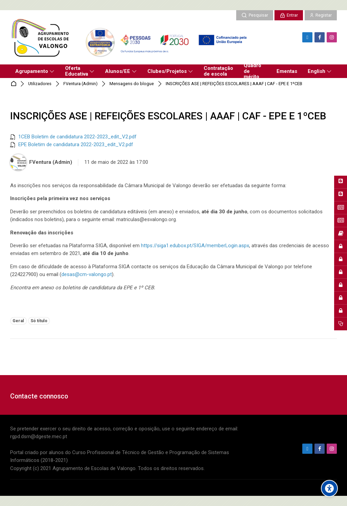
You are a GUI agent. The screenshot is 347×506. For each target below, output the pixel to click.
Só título (38, 320)
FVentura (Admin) (80, 84)
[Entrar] (288, 15)
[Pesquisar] (254, 15)
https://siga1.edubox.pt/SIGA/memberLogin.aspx (195, 245)
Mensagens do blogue (131, 84)
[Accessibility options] (329, 488)
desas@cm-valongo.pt (86, 274)
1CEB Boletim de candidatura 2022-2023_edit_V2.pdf (77, 137)
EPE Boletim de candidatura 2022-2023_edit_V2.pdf (75, 144)
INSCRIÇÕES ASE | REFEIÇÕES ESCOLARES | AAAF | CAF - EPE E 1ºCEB (234, 84)
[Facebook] (319, 37)
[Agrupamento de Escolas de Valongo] (131, 37)
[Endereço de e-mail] (307, 37)
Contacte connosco (39, 396)
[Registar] (321, 15)
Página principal (14, 84)
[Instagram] (332, 37)
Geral (18, 320)
